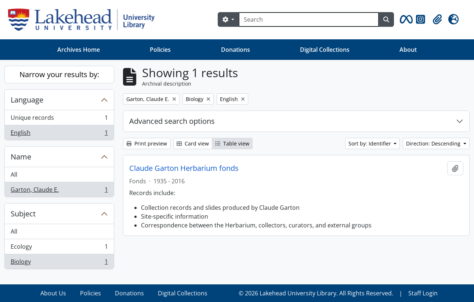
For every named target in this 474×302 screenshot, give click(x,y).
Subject (23, 214)
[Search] (309, 19)
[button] (405, 19)
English (59, 134)
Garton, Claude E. (59, 191)
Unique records (59, 119)
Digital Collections (325, 50)
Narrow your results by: (59, 74)
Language (27, 100)
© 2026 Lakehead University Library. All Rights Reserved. (316, 293)
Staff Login (423, 293)
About (408, 50)
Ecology (59, 248)
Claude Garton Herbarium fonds (184, 168)
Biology (59, 263)
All (14, 174)
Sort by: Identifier (370, 143)
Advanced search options (172, 121)
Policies (160, 50)
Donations (235, 50)
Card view (193, 143)
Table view (232, 143)
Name (21, 157)
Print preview (146, 143)
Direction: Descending (434, 143)
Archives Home (78, 50)
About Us (53, 293)
